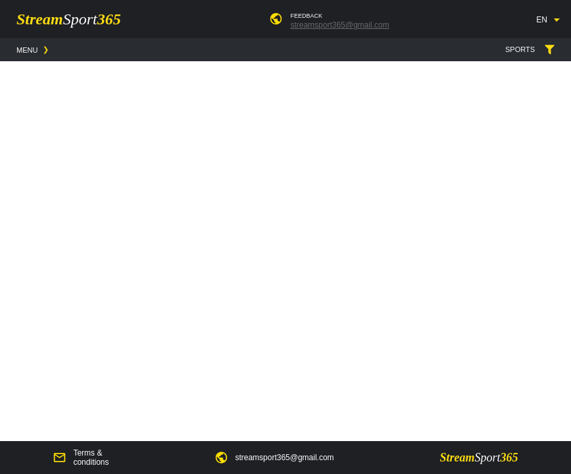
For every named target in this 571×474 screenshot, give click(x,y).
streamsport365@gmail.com (339, 25)
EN (541, 19)
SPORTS (549, 49)
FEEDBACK (306, 16)
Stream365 (68, 19)
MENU (26, 50)
